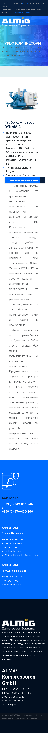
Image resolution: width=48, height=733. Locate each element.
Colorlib (33, 719)
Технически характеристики (27, 180)
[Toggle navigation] (42, 21)
